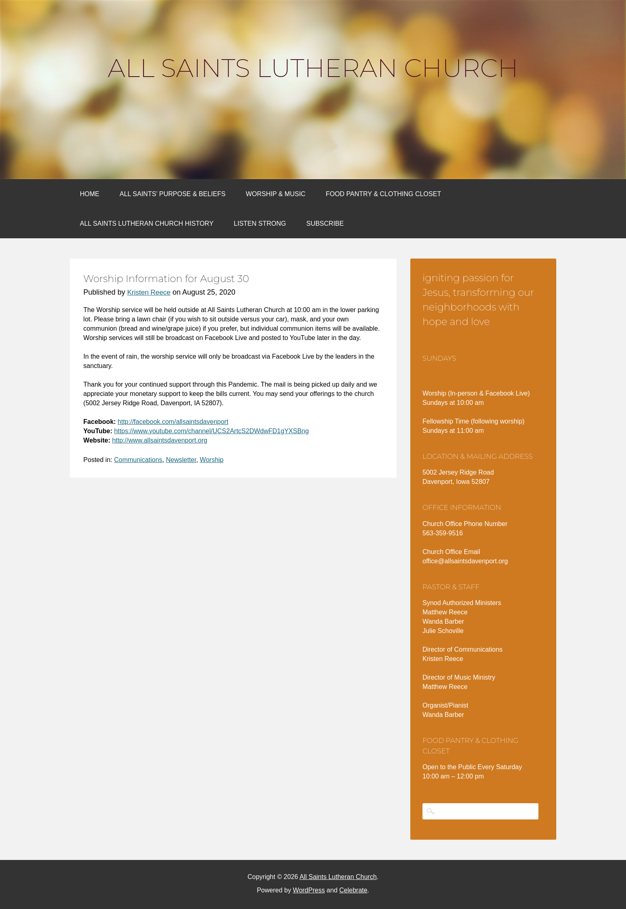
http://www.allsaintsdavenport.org (159, 440)
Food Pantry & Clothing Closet (383, 193)
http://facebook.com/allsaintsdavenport (173, 421)
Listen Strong (260, 223)
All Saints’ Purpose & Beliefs (172, 193)
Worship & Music (275, 193)
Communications (138, 459)
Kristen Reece (149, 292)
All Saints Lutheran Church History (147, 223)
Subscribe (324, 223)
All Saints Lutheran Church (313, 68)
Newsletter (181, 459)
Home (89, 193)
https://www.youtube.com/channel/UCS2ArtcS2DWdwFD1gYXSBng (211, 431)
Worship (211, 459)
